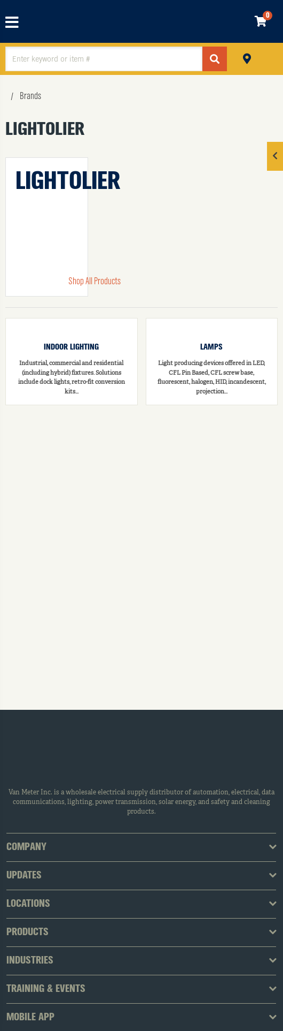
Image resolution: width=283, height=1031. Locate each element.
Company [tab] (26, 847)
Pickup (247, 57)
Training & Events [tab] (45, 989)
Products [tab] (27, 932)
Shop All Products (94, 281)
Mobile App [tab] (30, 1017)
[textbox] (103, 59)
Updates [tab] (24, 875)
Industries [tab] (29, 961)
